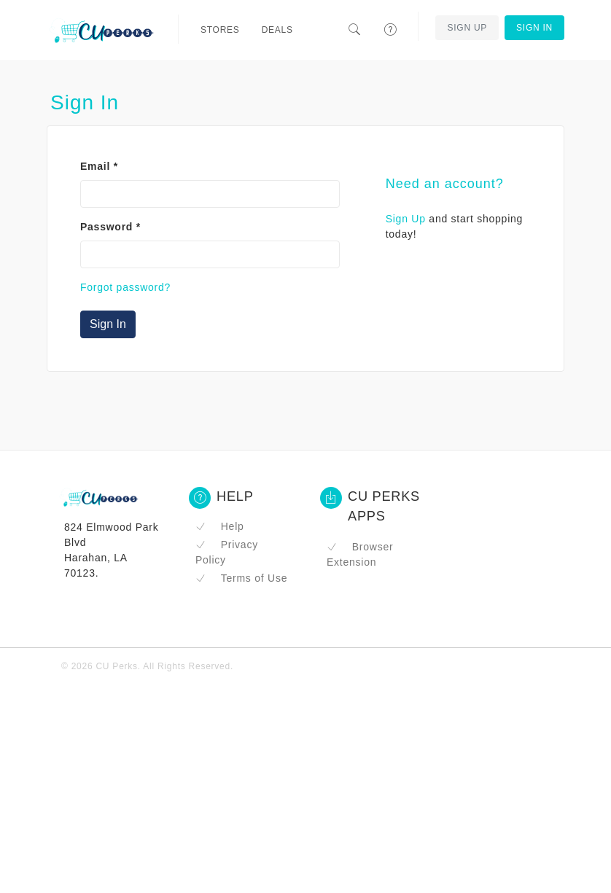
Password (110, 227)
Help (219, 526)
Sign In (534, 28)
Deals (277, 30)
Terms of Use (241, 578)
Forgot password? (125, 287)
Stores (220, 30)
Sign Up (467, 28)
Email (99, 166)
